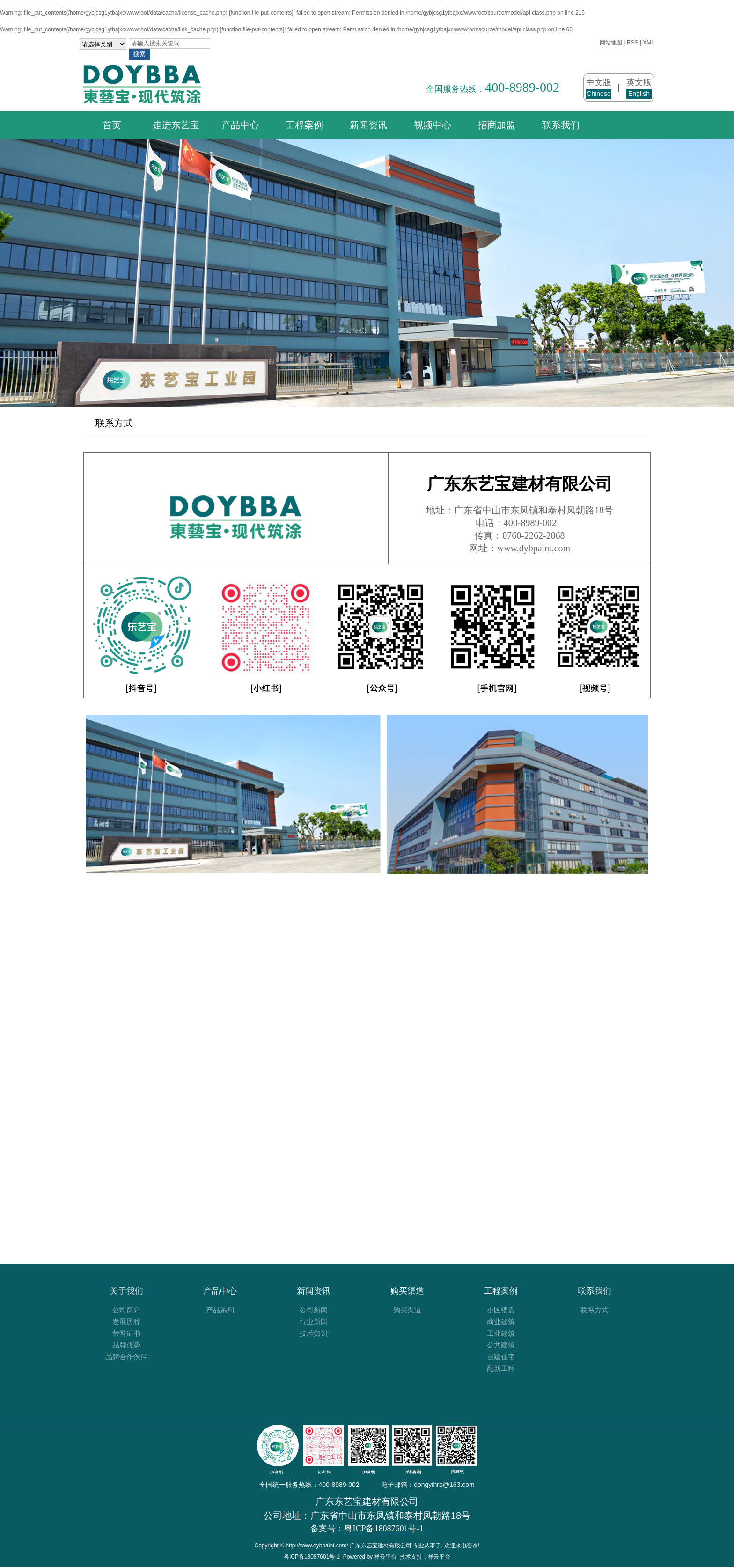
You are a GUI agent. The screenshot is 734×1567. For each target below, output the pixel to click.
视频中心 (432, 125)
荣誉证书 (126, 1333)
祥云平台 (385, 1556)
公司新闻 (314, 1310)
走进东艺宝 (176, 125)
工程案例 (304, 125)
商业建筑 (501, 1321)
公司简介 (126, 1310)
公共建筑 (501, 1345)
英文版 (639, 88)
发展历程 (126, 1321)
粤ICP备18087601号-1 (312, 1556)
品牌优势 (126, 1345)
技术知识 (314, 1333)
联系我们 (561, 125)
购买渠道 (407, 1291)
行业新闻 (314, 1321)
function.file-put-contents (261, 12)
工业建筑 (501, 1333)
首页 (112, 125)
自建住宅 (501, 1357)
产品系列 (220, 1310)
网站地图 (611, 42)
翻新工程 (501, 1368)
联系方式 (114, 423)
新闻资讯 (368, 125)
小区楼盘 (501, 1310)
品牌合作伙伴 (126, 1357)
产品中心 (240, 125)
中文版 (598, 88)
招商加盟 (496, 125)
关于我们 (126, 1291)
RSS (633, 42)
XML (648, 42)
